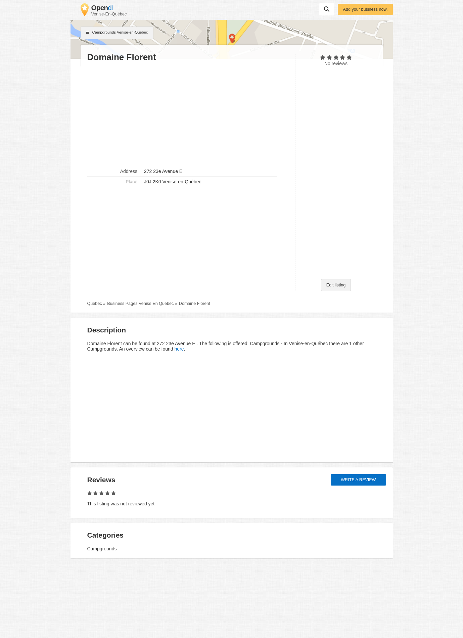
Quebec (94, 303)
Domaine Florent (194, 303)
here (179, 349)
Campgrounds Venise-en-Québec (117, 33)
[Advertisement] (188, 114)
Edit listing (335, 285)
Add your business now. (365, 9)
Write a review (358, 479)
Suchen (326, 9)
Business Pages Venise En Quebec (140, 303)
